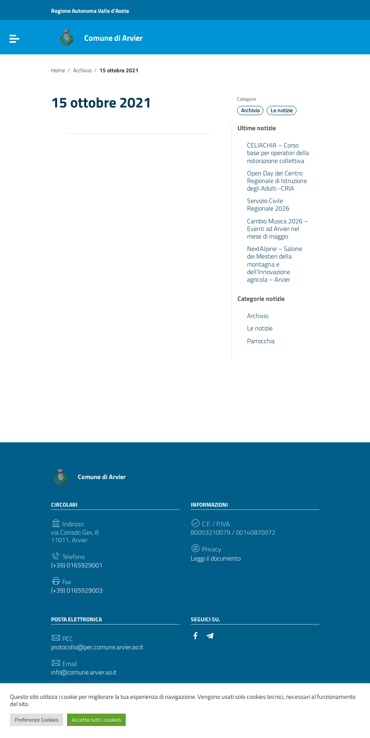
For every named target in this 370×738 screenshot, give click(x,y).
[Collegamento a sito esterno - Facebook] (195, 635)
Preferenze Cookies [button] (36, 720)
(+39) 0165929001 (77, 565)
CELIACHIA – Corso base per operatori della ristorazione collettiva (278, 152)
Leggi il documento (216, 558)
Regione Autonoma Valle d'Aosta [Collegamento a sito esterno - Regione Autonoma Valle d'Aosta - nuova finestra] (90, 10)
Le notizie (282, 110)
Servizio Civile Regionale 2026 (268, 204)
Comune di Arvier (113, 38)
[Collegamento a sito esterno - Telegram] (210, 635)
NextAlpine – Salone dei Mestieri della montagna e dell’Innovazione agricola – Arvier (274, 264)
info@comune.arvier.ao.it (84, 672)
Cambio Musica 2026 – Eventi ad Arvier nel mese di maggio (277, 228)
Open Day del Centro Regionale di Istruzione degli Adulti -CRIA (277, 180)
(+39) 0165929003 (77, 590)
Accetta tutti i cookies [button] (96, 720)
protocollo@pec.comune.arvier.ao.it (97, 647)
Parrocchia (261, 341)
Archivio (82, 70)
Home (58, 70)
